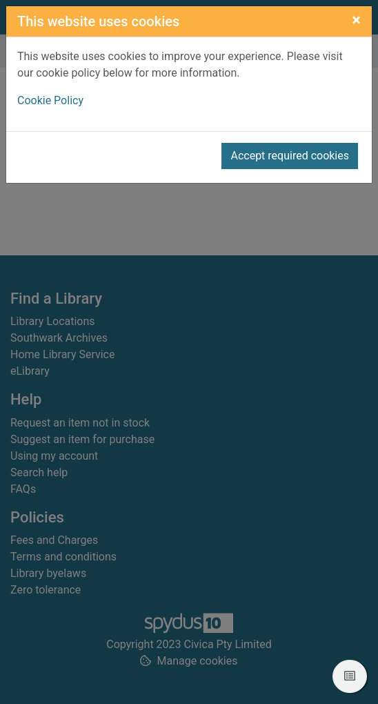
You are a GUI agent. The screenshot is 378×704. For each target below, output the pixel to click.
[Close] (356, 20)
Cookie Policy (50, 100)
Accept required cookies (289, 155)
